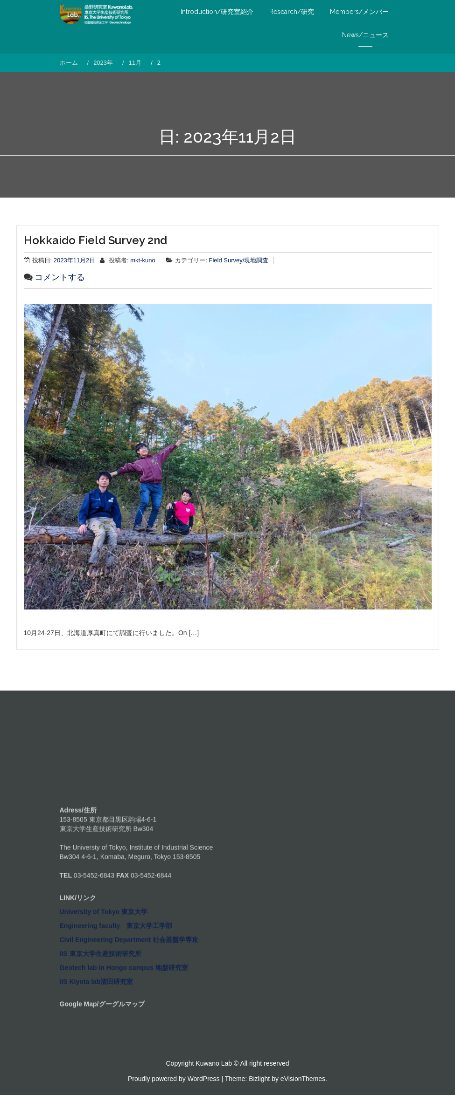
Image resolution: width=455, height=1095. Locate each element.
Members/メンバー (359, 11)
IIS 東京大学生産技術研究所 (100, 1030)
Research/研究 (291, 11)
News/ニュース (365, 35)
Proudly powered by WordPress (174, 1078)
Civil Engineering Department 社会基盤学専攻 (129, 1016)
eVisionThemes (302, 1078)
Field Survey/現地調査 (239, 260)
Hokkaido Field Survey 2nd (95, 240)
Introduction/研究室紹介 (217, 11)
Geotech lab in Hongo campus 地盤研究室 (124, 1044)
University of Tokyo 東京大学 (104, 988)
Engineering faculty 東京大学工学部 (116, 1002)
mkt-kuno (142, 260)
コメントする (60, 277)
